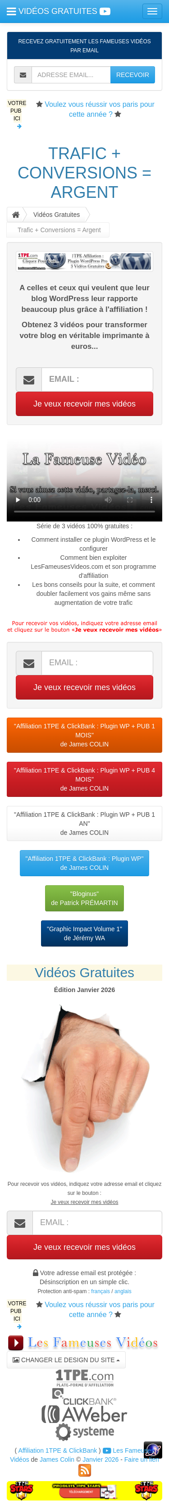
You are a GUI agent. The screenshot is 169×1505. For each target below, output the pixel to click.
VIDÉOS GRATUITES (58, 11)
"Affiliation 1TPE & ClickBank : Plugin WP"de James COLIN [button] (85, 863)
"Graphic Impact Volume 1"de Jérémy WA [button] (84, 933)
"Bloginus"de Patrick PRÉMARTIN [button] (84, 898)
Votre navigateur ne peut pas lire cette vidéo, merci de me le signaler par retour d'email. (84, 477)
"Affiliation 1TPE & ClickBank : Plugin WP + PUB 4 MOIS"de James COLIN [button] (84, 779)
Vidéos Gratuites (56, 214)
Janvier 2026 (100, 1459)
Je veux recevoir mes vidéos (84, 403)
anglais (123, 1291)
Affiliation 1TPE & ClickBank (57, 1450)
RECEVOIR (132, 74)
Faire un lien (141, 1459)
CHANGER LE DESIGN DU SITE (66, 1359)
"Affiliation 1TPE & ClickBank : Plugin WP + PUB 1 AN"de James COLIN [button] (84, 823)
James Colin (57, 1459)
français (100, 1291)
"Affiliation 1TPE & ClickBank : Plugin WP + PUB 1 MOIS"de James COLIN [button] (84, 735)
